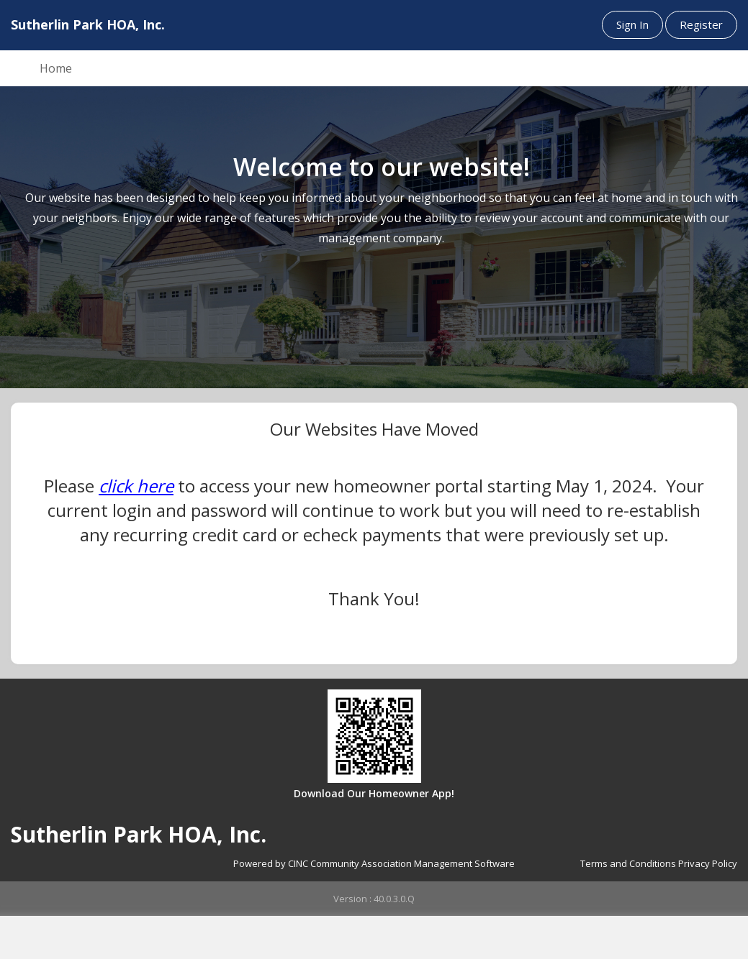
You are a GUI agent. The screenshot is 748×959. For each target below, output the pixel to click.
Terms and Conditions (628, 863)
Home (56, 68)
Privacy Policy (707, 863)
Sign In (632, 24)
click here (136, 485)
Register (701, 24)
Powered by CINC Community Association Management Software (374, 863)
